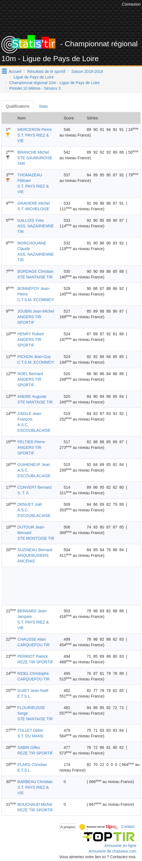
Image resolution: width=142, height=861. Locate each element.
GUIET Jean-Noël (32, 690)
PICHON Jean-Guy (34, 356)
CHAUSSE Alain (31, 639)
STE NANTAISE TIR (35, 277)
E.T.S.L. (24, 696)
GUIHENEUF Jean (33, 464)
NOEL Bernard (30, 373)
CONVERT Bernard (34, 487)
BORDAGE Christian (35, 271)
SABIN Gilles (28, 747)
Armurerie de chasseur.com (112, 851)
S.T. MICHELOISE (33, 209)
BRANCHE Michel (33, 152)
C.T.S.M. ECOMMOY (35, 299)
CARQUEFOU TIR (33, 645)
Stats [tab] (43, 106)
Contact (127, 826)
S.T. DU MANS (30, 736)
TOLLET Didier (30, 730)
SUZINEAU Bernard (34, 550)
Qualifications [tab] (17, 106)
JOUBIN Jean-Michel (35, 311)
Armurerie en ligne (120, 845)
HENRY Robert (30, 334)
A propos (67, 827)
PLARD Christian (32, 764)
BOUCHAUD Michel (34, 804)
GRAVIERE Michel (33, 203)
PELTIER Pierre (31, 442)
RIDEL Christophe (33, 673)
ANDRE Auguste (31, 396)
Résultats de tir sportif (46, 71)
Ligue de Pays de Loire (34, 77)
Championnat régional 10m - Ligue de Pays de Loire (54, 82)
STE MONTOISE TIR (35, 538)
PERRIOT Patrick (32, 656)
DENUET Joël (29, 504)
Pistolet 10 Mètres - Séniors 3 (35, 88)
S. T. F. (23, 493)
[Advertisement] (71, 586)
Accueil (15, 71)
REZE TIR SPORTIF (35, 662)
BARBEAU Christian (35, 781)
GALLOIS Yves (30, 220)
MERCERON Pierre (34, 129)
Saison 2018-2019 (87, 71)
